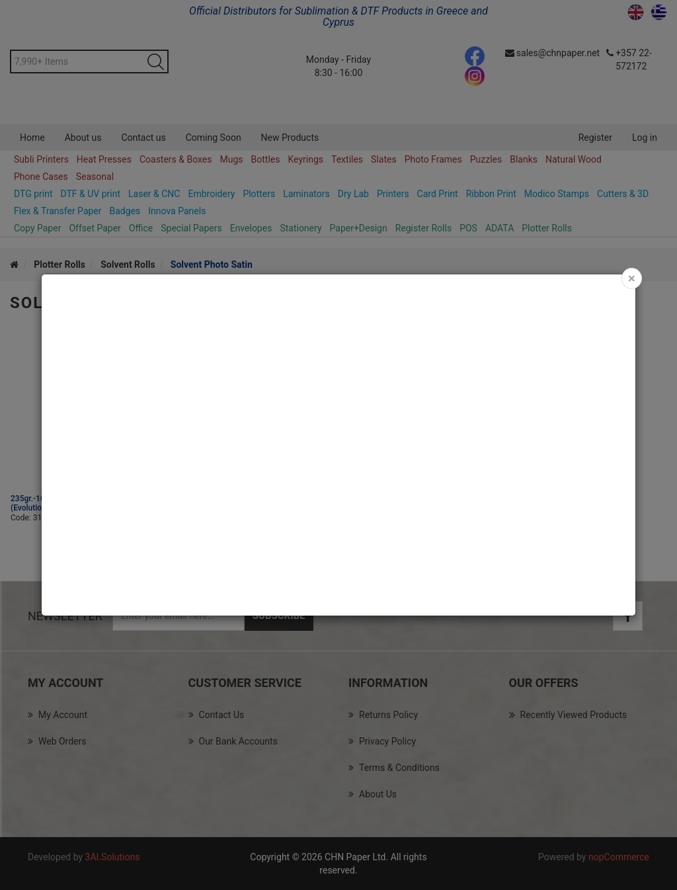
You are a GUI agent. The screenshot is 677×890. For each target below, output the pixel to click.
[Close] (631, 278)
